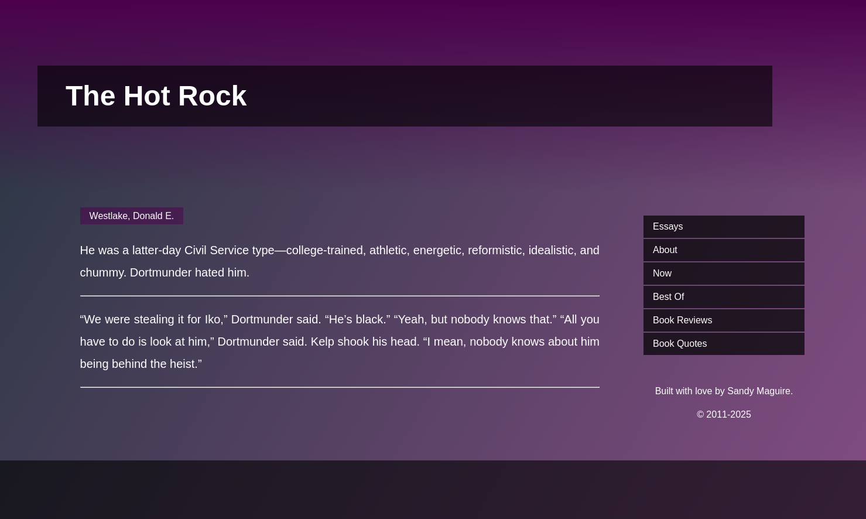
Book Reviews (682, 320)
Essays (668, 226)
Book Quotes (680, 344)
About (665, 250)
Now (662, 273)
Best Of (668, 297)
